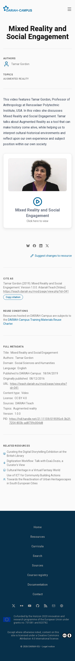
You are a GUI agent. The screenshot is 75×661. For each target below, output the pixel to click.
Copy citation (13, 297)
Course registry (37, 575)
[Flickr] (21, 606)
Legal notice (48, 646)
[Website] (61, 606)
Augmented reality (16, 78)
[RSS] (45, 606)
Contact (38, 594)
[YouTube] (29, 606)
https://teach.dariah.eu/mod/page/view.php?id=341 (36, 291)
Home (38, 527)
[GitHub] (37, 606)
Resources (37, 536)
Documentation (38, 584)
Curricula (37, 546)
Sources (37, 565)
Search (37, 555)
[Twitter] (13, 606)
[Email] (53, 606)
